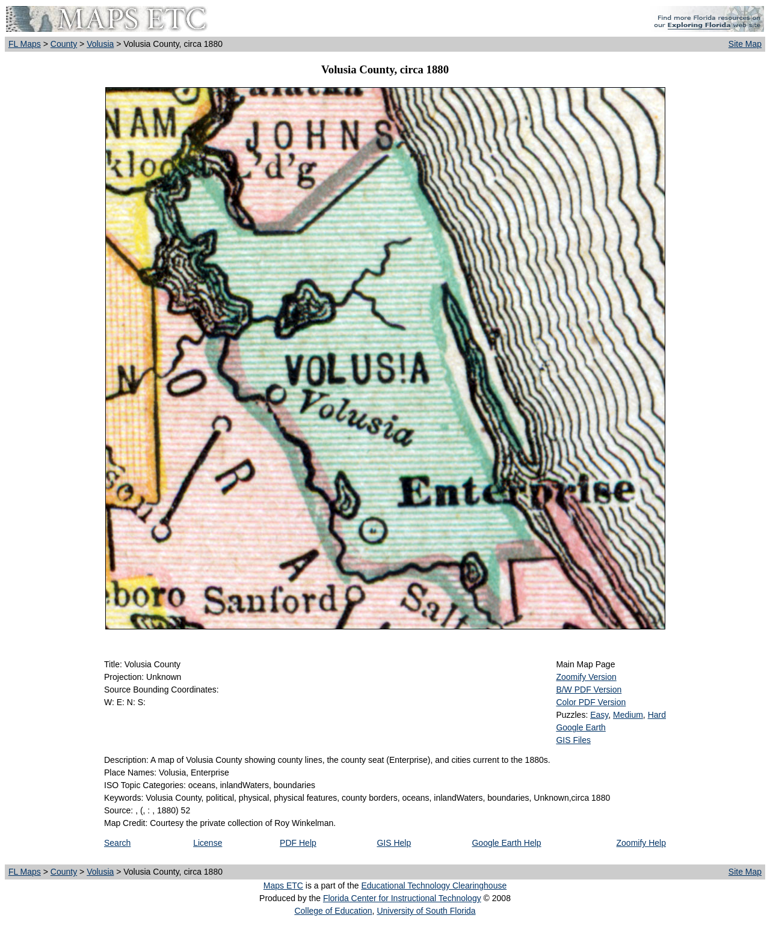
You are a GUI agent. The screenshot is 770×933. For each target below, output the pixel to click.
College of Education (333, 911)
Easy (599, 715)
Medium (628, 715)
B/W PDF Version (588, 689)
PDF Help (298, 843)
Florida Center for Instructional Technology (402, 898)
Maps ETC (283, 885)
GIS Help (394, 843)
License (207, 843)
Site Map (745, 44)
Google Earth (581, 727)
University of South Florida (426, 911)
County (64, 44)
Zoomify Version (586, 677)
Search (117, 843)
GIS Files (573, 740)
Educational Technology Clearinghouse (434, 885)
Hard (657, 715)
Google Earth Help (506, 843)
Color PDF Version (591, 702)
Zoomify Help (641, 843)
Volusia (100, 44)
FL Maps (24, 44)
